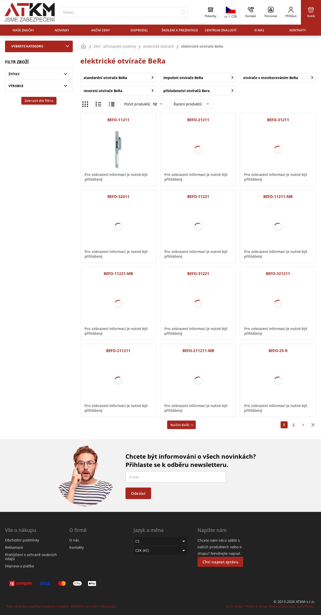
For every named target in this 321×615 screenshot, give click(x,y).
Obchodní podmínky (22, 540)
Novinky (62, 30)
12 (154, 104)
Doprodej (139, 30)
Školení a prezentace (180, 30)
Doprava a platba (19, 566)
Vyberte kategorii (41, 46)
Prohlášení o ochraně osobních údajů (31, 556)
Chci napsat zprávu (220, 561)
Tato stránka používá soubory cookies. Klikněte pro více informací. (61, 606)
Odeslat (138, 493)
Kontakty (297, 30)
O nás (259, 30)
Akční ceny (100, 30)
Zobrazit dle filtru (39, 100)
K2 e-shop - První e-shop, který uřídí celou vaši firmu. (270, 606)
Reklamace (14, 547)
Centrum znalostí (220, 30)
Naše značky (23, 30)
